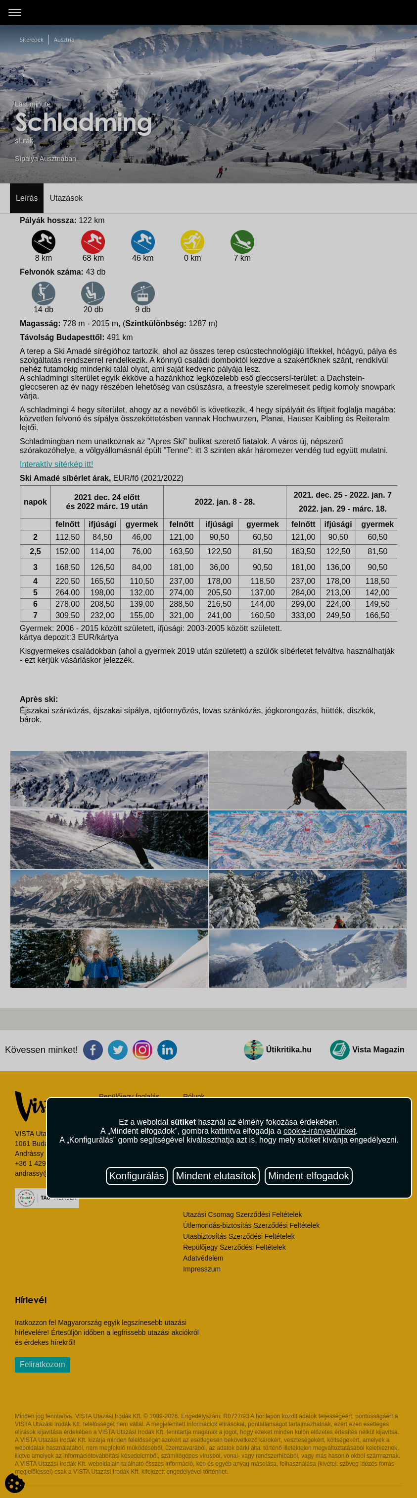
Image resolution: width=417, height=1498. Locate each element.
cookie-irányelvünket (319, 1131)
